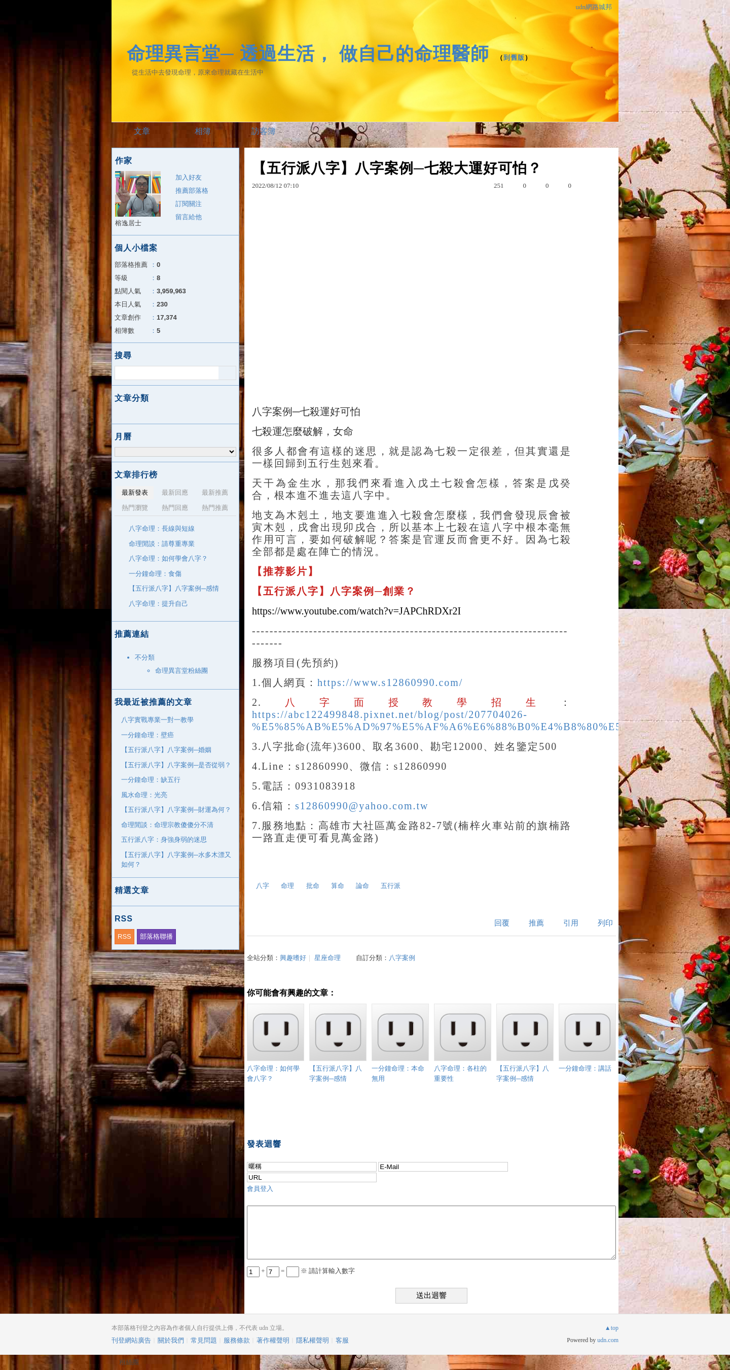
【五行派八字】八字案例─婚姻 (166, 750)
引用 (570, 923)
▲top (611, 1327)
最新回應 (175, 492)
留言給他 (188, 217)
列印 (605, 923)
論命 (362, 885)
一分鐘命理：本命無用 (400, 1043)
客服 (342, 1340)
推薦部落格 (191, 190)
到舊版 (514, 57)
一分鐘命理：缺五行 (150, 779)
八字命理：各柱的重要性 (462, 1043)
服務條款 (237, 1340)
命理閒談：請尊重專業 (162, 543)
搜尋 (227, 373)
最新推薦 (215, 492)
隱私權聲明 (312, 1340)
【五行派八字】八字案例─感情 (338, 1043)
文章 (142, 131)
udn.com (607, 1340)
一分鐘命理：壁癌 (147, 735)
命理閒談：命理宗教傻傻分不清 (167, 825)
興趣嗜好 (293, 958)
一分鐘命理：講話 (587, 1038)
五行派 (390, 885)
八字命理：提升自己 (158, 603)
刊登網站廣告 (131, 1340)
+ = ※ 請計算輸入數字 (301, 1271)
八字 (262, 885)
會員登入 (260, 1188)
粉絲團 (129, 1362)
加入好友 (188, 177)
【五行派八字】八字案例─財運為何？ (176, 809)
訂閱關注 (188, 204)
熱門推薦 (215, 507)
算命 (337, 885)
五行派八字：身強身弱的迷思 (164, 839)
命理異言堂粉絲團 (181, 670)
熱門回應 (175, 507)
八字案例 (402, 958)
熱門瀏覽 (135, 507)
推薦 (536, 923)
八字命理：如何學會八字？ (275, 1043)
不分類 (145, 657)
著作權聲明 (273, 1340)
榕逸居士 (128, 223)
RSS (124, 936)
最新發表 (135, 492)
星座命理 (327, 958)
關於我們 (171, 1340)
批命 (312, 885)
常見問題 (204, 1340)
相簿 (203, 131)
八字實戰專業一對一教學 (157, 720)
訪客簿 (263, 131)
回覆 (501, 923)
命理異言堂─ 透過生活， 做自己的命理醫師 (308, 53)
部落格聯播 (156, 936)
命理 (287, 885)
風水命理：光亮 (144, 795)
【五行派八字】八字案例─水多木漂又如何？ (176, 860)
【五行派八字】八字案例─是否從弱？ (176, 765)
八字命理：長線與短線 (162, 528)
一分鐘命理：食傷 (155, 573)
